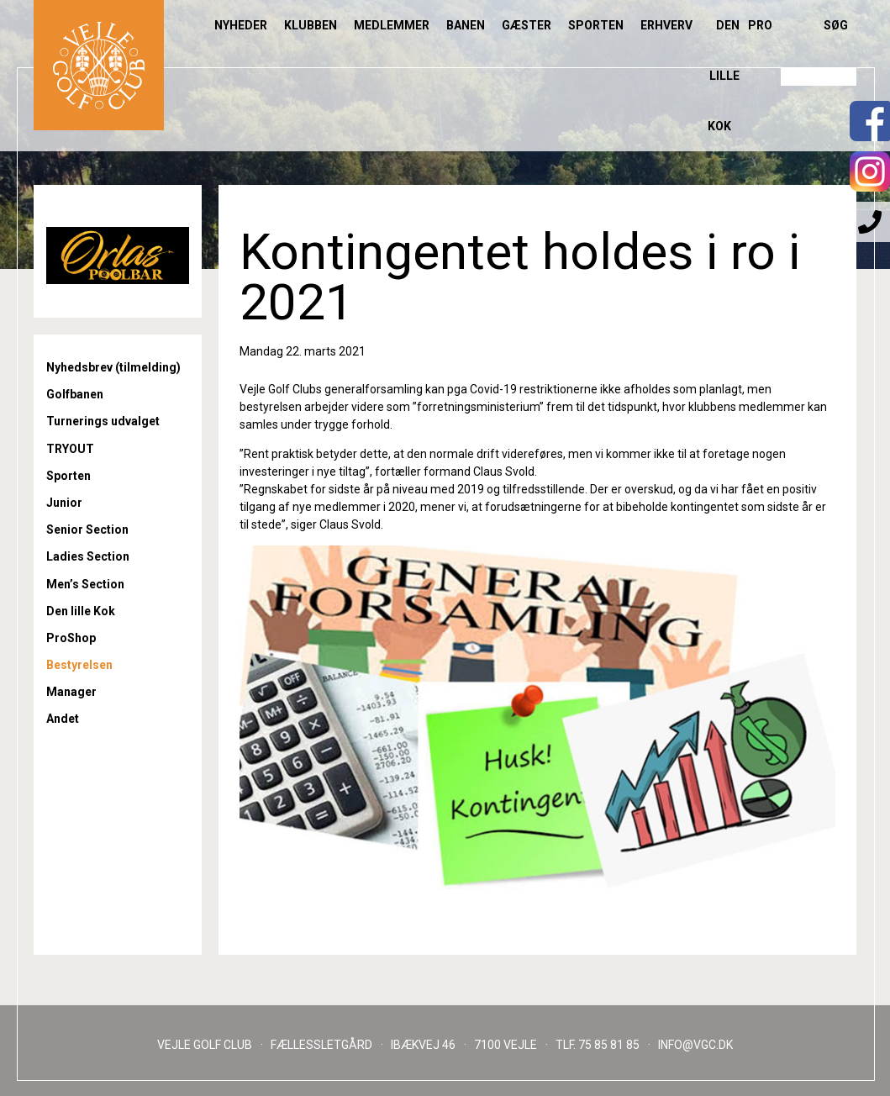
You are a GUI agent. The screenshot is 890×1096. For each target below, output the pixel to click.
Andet (62, 718)
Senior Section (87, 529)
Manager (71, 691)
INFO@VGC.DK (695, 1044)
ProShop (71, 638)
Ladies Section (87, 556)
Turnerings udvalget (103, 421)
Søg (836, 25)
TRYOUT (70, 449)
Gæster (526, 25)
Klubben (310, 25)
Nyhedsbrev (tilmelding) (113, 367)
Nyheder (240, 25)
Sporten (596, 25)
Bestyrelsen (79, 665)
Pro (760, 25)
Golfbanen (74, 394)
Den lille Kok (724, 75)
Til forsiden (99, 65)
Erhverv (666, 25)
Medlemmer (391, 25)
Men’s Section (85, 584)
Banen (465, 25)
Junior (64, 502)
